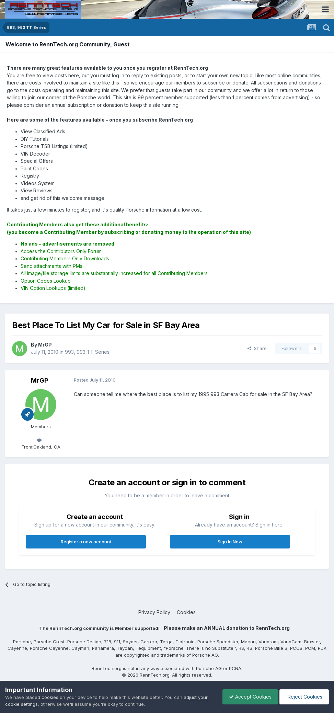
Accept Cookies (248, 697)
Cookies (186, 612)
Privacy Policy (154, 612)
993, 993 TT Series (87, 352)
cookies (50, 697)
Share (257, 348)
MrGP (39, 380)
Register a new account (86, 541)
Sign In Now (230, 541)
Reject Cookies (304, 697)
